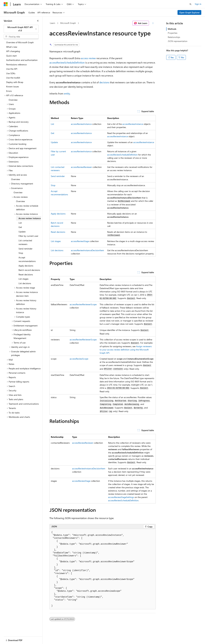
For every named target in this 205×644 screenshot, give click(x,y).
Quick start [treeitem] (11, 55)
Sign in (198, 3)
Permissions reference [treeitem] (16, 64)
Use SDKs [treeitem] (10, 73)
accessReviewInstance (81, 123)
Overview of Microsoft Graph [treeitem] (20, 42)
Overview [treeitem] (13, 99)
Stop (53, 185)
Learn (52, 23)
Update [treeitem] (22, 231)
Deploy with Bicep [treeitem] (14, 82)
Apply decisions (58, 213)
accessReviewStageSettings (121, 497)
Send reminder (58, 176)
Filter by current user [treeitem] (28, 235)
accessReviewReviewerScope (83, 304)
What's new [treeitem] (11, 46)
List (52, 123)
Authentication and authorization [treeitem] (22, 60)
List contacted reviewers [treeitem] (25, 242)
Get (52, 133)
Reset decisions (58, 231)
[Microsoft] (6, 4)
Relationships (174, 37)
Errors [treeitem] (9, 91)
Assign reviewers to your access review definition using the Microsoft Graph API (126, 349)
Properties (172, 32)
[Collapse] (38, 21)
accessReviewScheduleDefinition (67, 62)
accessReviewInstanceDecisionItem (87, 250)
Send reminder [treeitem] (25, 248)
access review (88, 58)
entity (67, 93)
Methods (172, 28)
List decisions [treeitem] (25, 283)
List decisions (57, 250)
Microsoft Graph (68, 23)
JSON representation (177, 41)
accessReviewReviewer (81, 167)
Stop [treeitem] (21, 252)
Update (54, 142)
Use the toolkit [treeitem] (13, 77)
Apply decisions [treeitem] (26, 265)
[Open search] (190, 4)
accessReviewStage (80, 241)
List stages (56, 241)
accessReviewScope (79, 358)
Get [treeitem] (20, 227)
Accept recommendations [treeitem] (27, 259)
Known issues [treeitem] (12, 86)
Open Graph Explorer (189, 12)
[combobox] (21, 29)
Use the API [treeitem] (11, 68)
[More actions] (153, 23)
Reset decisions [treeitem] (26, 274)
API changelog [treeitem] (13, 51)
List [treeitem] (20, 222)
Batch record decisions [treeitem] (29, 270)
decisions (104, 82)
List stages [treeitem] (23, 278)
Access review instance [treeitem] (30, 218)
